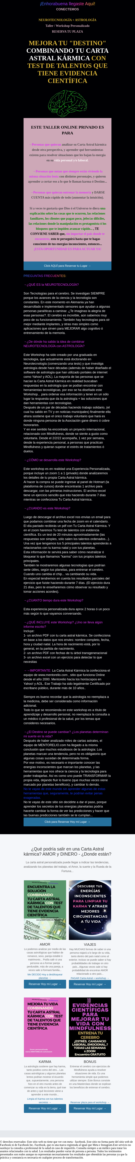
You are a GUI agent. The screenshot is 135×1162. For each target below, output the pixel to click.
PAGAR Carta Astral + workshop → (90, 978)
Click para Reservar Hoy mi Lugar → (68, 821)
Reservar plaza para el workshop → (90, 1102)
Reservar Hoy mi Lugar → (45, 984)
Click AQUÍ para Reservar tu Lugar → (67, 265)
